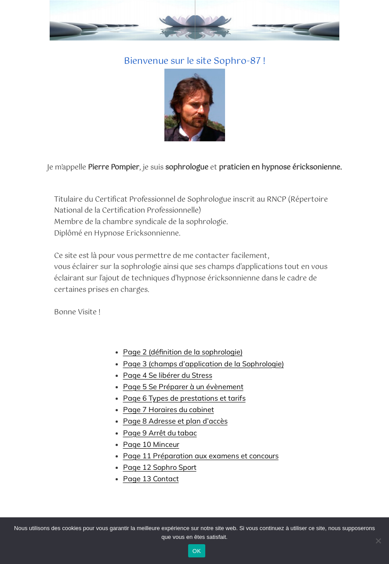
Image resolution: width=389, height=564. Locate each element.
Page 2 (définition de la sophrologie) (183, 351)
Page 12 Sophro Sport (159, 467)
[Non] (378, 540)
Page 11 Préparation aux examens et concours (201, 455)
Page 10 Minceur (151, 444)
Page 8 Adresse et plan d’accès (175, 421)
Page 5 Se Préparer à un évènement (183, 386)
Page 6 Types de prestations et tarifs (184, 398)
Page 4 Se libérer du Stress (167, 375)
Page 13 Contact (151, 478)
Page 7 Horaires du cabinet (168, 409)
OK (197, 551)
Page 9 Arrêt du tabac (160, 432)
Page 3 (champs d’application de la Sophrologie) (203, 363)
